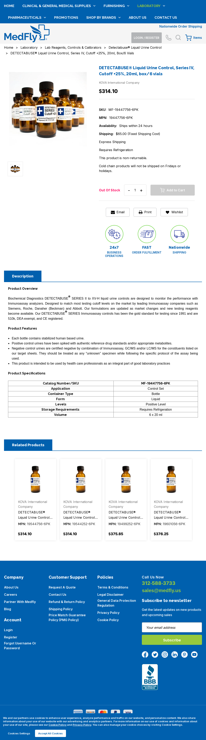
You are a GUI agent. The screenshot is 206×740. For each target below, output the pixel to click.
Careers (10, 595)
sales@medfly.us (161, 590)
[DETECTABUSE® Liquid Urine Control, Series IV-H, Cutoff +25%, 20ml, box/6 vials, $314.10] (35, 479)
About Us (137, 46)
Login (8, 630)
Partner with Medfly (20, 602)
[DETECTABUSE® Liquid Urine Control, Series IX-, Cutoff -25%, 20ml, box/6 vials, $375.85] (126, 479)
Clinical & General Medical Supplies (59, 34)
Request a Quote (62, 587)
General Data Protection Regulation (116, 603)
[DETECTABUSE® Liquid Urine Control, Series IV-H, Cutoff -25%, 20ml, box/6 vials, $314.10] (80, 479)
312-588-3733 (158, 583)
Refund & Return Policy (67, 602)
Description (22, 276)
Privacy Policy (108, 613)
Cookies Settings (19, 733)
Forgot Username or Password (20, 645)
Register (10, 637)
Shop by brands (103, 46)
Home (9, 34)
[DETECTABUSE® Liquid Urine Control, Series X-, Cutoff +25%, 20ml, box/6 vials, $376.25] (171, 479)
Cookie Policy (108, 620)
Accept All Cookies (50, 733)
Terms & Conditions (112, 587)
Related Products (28, 445)
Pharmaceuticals (27, 46)
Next (195, 501)
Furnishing (116, 34)
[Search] (178, 18)
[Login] (146, 18)
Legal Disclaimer (110, 595)
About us (11, 587)
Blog (7, 609)
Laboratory (151, 34)
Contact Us (165, 46)
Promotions (66, 46)
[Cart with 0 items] (193, 18)
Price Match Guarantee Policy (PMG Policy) (67, 617)
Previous (11, 501)
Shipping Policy (61, 609)
